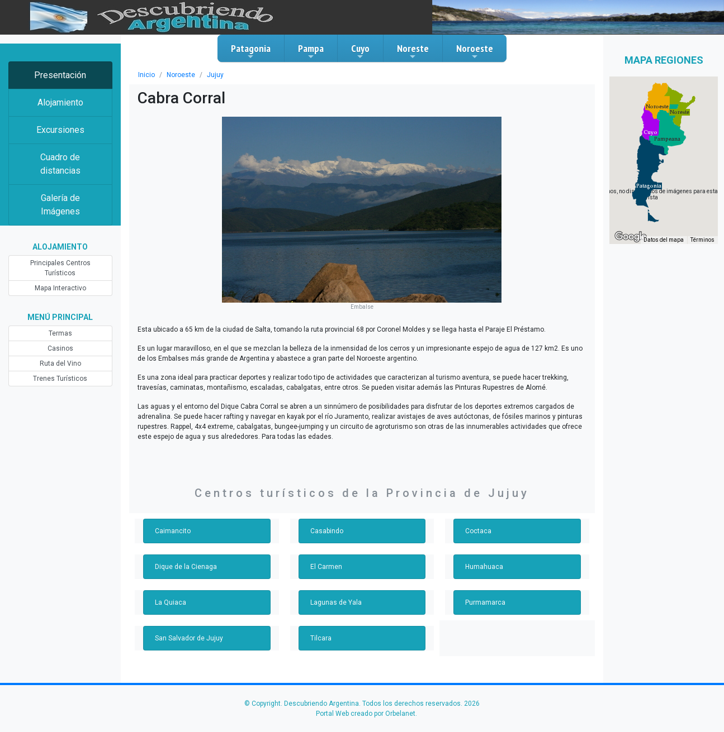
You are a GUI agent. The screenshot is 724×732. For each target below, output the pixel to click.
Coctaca (478, 531)
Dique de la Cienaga (186, 567)
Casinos (60, 348)
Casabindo (326, 531)
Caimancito (173, 531)
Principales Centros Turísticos (60, 268)
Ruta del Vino (60, 363)
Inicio (146, 75)
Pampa (311, 51)
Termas (60, 333)
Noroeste (474, 51)
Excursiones (60, 130)
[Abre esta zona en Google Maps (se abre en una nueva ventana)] (630, 236)
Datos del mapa (663, 240)
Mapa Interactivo (60, 288)
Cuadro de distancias (60, 164)
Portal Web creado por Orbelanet (365, 713)
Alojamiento (60, 102)
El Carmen (326, 567)
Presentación (60, 75)
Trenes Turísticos (60, 378)
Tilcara (321, 638)
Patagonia (251, 51)
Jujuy (215, 75)
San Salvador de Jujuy (189, 638)
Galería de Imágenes (60, 205)
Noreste (413, 51)
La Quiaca (170, 602)
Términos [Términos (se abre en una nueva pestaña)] (702, 240)
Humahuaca (484, 567)
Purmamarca (485, 602)
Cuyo (360, 51)
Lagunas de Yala (336, 602)
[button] (649, 186)
